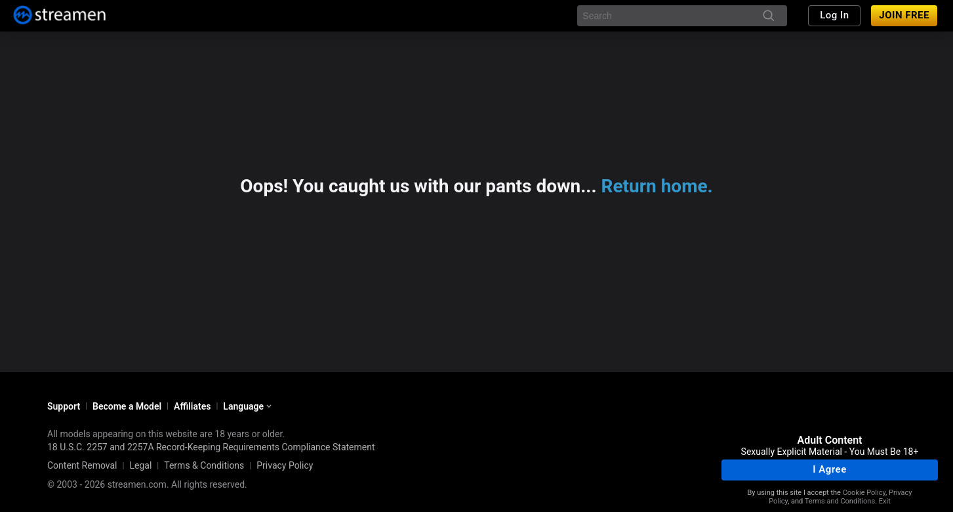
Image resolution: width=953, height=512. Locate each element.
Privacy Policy (284, 465)
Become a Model (126, 406)
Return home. (657, 186)
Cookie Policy (864, 492)
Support (63, 406)
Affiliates (192, 406)
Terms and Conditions (840, 501)
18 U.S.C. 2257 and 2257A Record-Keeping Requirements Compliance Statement (211, 447)
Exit (885, 501)
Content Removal (82, 465)
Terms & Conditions (204, 465)
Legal (140, 465)
